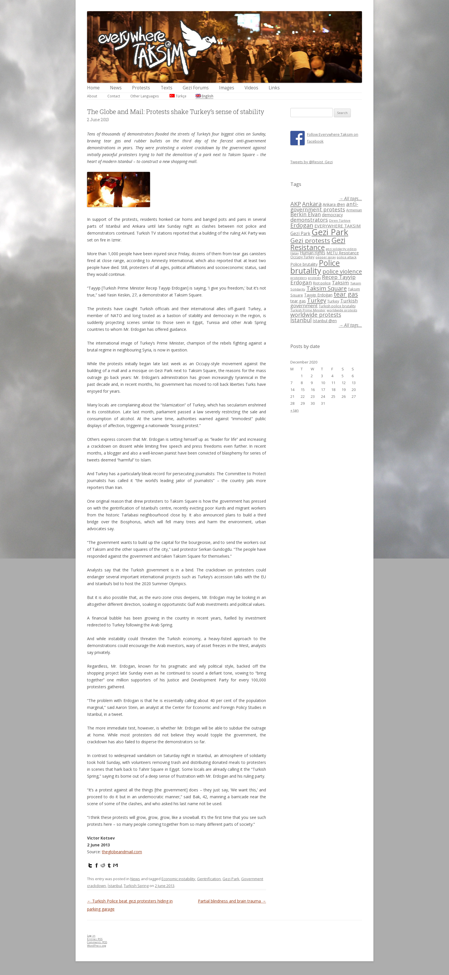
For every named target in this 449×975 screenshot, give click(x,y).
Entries (95, 939)
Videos (251, 88)
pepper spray (326, 257)
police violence (342, 271)
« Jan (294, 410)
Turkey (316, 300)
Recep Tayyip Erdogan (323, 279)
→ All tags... (350, 199)
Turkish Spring (136, 885)
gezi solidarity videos (341, 249)
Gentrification (209, 878)
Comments (97, 942)
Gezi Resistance (317, 243)
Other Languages (144, 96)
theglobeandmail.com (122, 851)
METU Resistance (342, 252)
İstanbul (115, 885)
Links (274, 88)
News (116, 88)
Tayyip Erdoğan (318, 295)
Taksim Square (326, 288)
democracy (332, 214)
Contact (113, 96)
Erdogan (301, 225)
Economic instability (178, 878)
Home (93, 88)
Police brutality (304, 264)
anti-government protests (324, 206)
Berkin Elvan (305, 214)
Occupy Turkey (302, 257)
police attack (347, 257)
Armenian (354, 210)
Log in (91, 935)
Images (226, 88)
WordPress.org (96, 946)
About (92, 96)
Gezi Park (230, 878)
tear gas (346, 294)
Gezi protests (310, 240)
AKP (295, 204)
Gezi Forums (196, 88)
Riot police (322, 283)
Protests (141, 88)
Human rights (312, 252)
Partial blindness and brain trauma (232, 901)
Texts (166, 88)
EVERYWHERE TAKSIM (337, 226)
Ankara (312, 204)
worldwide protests (342, 310)
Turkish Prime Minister (308, 310)
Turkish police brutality (337, 306)
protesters (298, 278)
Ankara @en (334, 204)
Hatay (294, 253)
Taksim (340, 282)
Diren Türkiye (339, 220)
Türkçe (178, 96)
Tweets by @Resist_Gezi (311, 161)
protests (314, 278)
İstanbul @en (325, 320)
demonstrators (309, 219)
